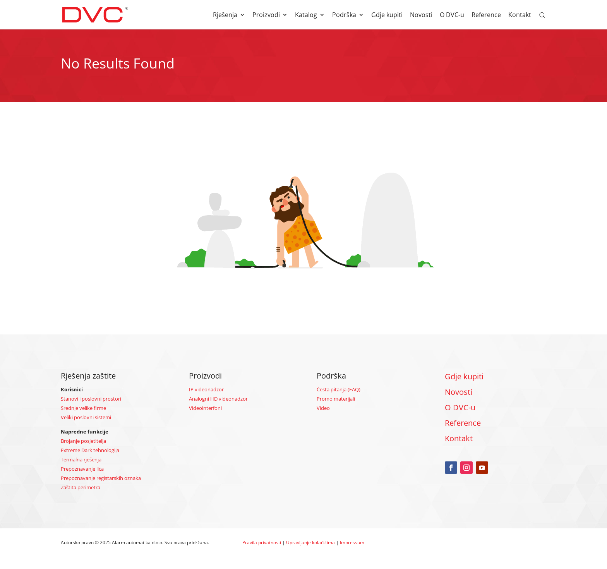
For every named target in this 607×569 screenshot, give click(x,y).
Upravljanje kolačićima (310, 542)
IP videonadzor (206, 389)
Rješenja (225, 15)
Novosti (421, 15)
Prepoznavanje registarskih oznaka (101, 478)
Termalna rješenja (81, 459)
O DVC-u (452, 15)
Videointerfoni (205, 407)
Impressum (352, 542)
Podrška (344, 15)
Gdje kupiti (387, 15)
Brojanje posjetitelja (83, 440)
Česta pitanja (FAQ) (338, 389)
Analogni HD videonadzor (218, 398)
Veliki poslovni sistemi (86, 417)
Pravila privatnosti (261, 542)
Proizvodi (266, 15)
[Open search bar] (542, 14)
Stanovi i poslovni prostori (91, 398)
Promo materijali (336, 398)
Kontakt (519, 15)
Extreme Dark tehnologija (90, 450)
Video (323, 407)
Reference (486, 15)
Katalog (306, 15)
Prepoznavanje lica (82, 468)
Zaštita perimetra (80, 487)
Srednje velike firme (83, 407)
